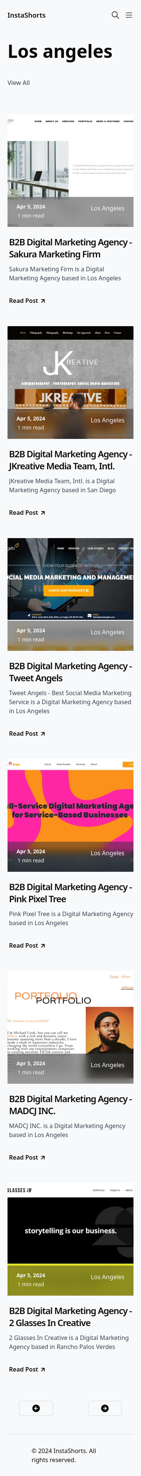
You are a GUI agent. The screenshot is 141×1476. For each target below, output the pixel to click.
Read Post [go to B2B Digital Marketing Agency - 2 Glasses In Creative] (27, 1369)
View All (19, 83)
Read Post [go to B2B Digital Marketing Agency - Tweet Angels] (27, 733)
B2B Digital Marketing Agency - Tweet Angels (70, 672)
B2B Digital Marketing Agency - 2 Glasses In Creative (70, 1317)
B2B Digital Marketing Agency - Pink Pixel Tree (70, 893)
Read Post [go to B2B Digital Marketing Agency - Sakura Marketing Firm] (27, 300)
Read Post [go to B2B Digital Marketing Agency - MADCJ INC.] (27, 1157)
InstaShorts (26, 15)
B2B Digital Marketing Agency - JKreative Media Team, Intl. (70, 460)
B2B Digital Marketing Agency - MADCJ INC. (70, 1105)
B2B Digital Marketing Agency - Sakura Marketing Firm (70, 248)
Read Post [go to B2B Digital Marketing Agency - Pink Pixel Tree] (27, 945)
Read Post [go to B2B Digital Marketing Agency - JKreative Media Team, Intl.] (27, 512)
